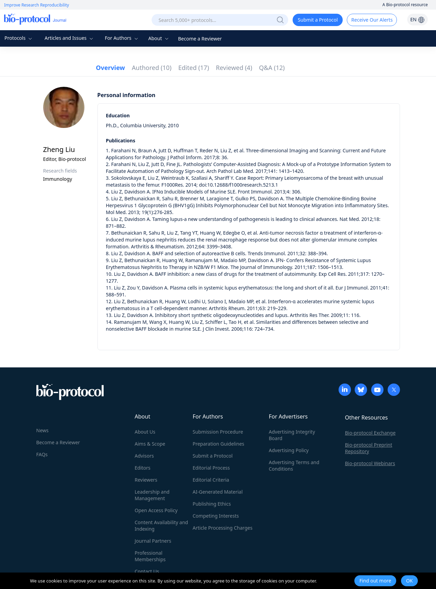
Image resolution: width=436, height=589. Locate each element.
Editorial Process (211, 467)
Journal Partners (153, 541)
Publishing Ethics (212, 503)
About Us (145, 431)
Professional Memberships (150, 556)
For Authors (122, 38)
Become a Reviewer (200, 38)
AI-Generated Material (218, 491)
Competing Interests (216, 516)
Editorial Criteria (211, 479)
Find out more (375, 580)
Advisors (144, 455)
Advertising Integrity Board (292, 434)
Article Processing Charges (222, 528)
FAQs (42, 454)
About (159, 38)
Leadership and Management (152, 495)
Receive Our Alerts (371, 19)
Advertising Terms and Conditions (294, 465)
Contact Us (147, 571)
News (42, 430)
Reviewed (234, 67)
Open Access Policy (156, 510)
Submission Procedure (218, 431)
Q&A (272, 67)
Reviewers (146, 479)
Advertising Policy (289, 450)
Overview (110, 67)
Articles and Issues (70, 38)
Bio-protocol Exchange (370, 432)
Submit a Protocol (318, 19)
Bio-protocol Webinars (370, 463)
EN (417, 19)
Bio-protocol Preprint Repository (368, 448)
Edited (193, 67)
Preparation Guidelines (219, 443)
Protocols (19, 38)
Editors (143, 467)
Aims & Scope (150, 443)
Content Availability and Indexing (161, 525)
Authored (152, 67)
